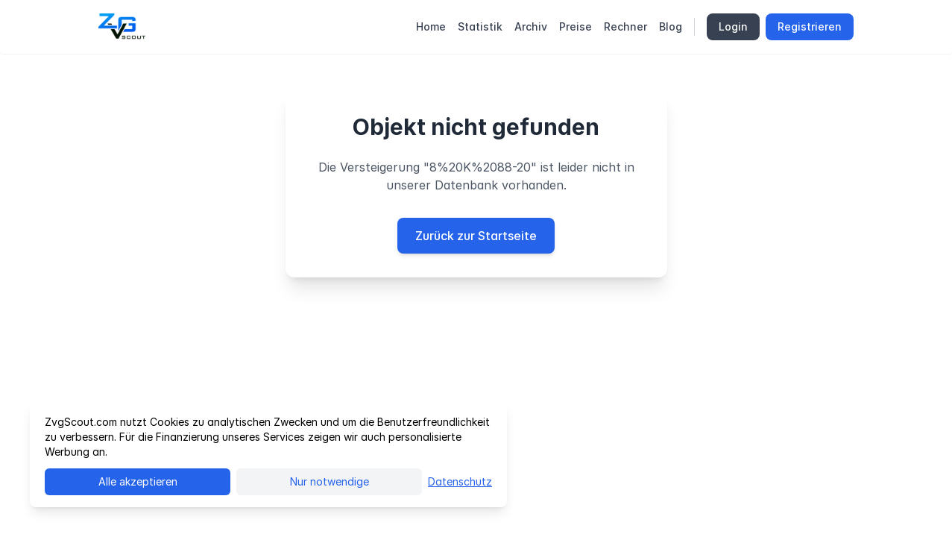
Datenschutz (460, 481)
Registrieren (810, 26)
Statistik (480, 26)
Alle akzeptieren (137, 481)
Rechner (625, 26)
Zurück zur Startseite (476, 235)
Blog (670, 26)
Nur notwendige (329, 481)
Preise (575, 26)
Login (733, 26)
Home (431, 26)
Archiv (530, 26)
